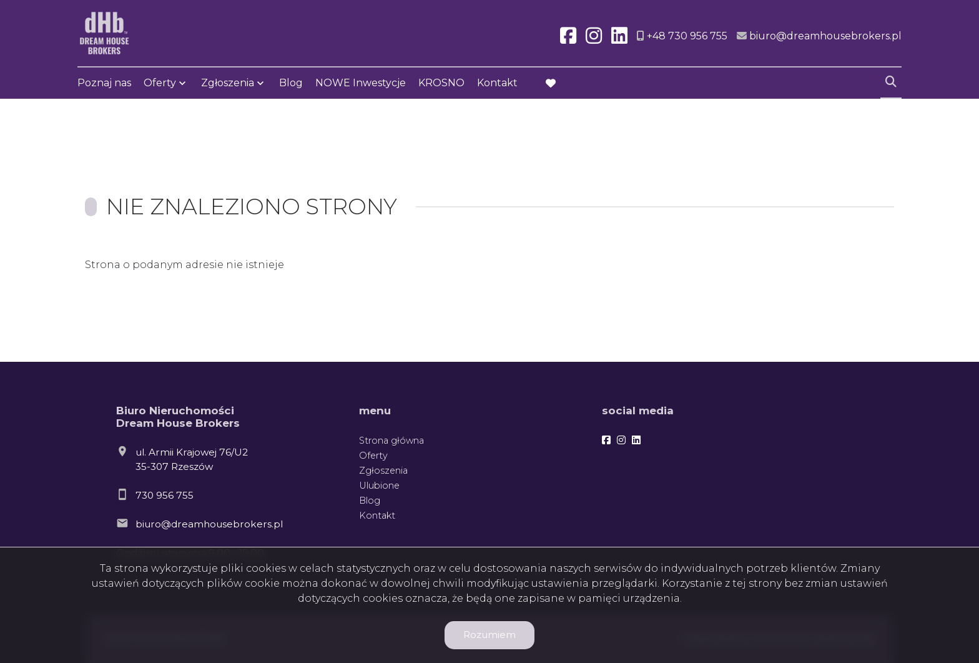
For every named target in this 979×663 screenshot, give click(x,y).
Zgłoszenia (227, 83)
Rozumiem (489, 635)
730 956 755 (164, 495)
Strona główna (391, 440)
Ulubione (379, 485)
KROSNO (441, 83)
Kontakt (497, 83)
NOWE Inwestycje (360, 83)
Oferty (160, 83)
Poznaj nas (104, 83)
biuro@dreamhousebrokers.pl (209, 524)
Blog (291, 83)
